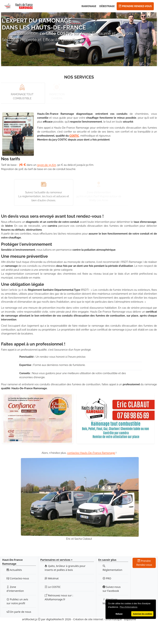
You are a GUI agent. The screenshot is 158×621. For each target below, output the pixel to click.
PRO (107, 578)
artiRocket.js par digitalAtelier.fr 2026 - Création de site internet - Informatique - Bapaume (79, 619)
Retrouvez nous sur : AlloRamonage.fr (59, 597)
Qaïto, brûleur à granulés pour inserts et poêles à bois (65, 567)
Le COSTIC (53, 587)
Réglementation (112, 567)
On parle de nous (19, 611)
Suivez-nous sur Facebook (112, 588)
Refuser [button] (119, 614)
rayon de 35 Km (46, 164)
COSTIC (74, 135)
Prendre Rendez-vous (135, 6)
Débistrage (107, 6)
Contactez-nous (18, 578)
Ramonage (88, 6)
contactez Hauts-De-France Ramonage (91, 452)
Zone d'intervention (15, 588)
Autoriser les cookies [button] (142, 614)
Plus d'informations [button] (128, 607)
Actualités (14, 569)
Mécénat (52, 578)
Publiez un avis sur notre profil (17, 601)
